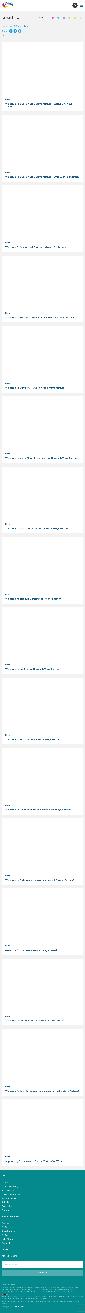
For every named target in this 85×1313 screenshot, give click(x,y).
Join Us (5, 1202)
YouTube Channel (10, 1255)
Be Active (6, 1227)
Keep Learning (8, 1231)
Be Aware (6, 1235)
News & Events (9, 1198)
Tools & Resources (11, 1194)
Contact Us (7, 1206)
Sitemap (6, 1210)
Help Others (7, 1239)
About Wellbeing (10, 1186)
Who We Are (8, 1190)
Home (5, 1182)
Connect (6, 1223)
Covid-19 (6, 1243)
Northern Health (19, 1307)
